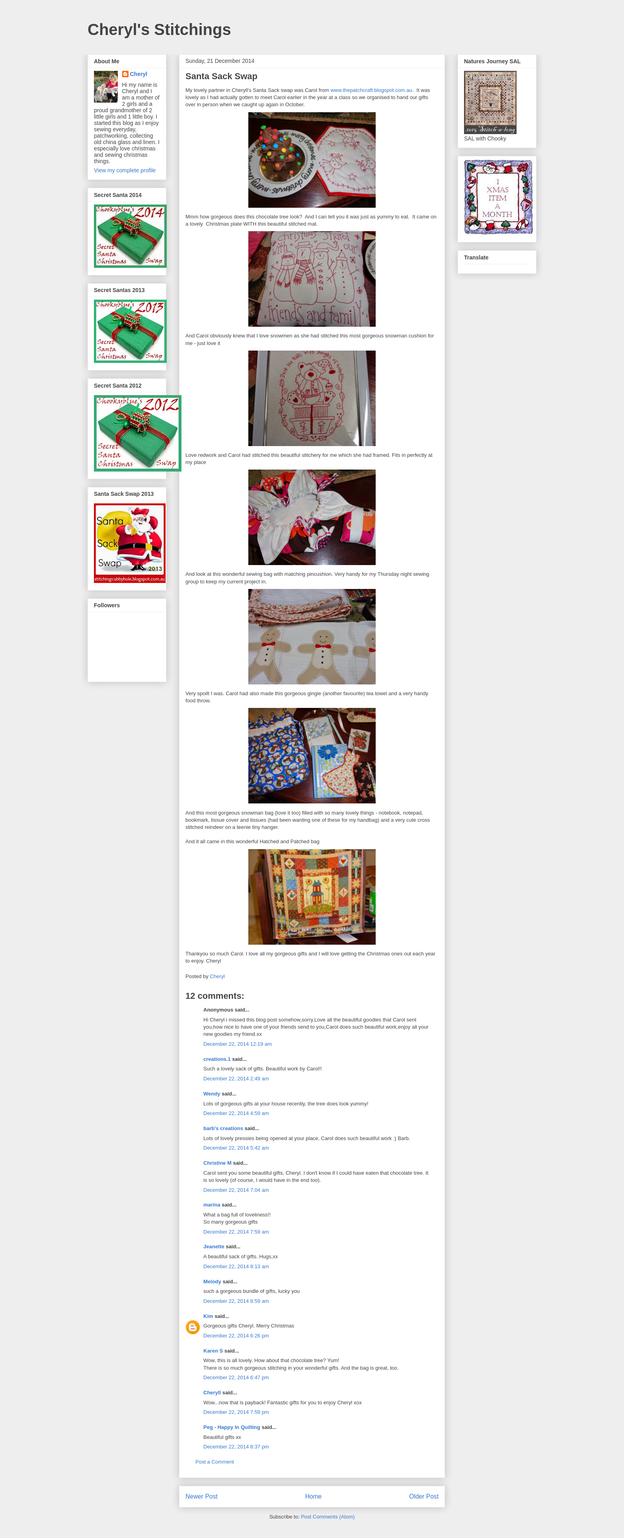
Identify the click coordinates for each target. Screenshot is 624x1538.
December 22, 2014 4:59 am (236, 1113)
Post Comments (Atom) (328, 1517)
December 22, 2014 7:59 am (236, 1232)
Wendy (211, 1094)
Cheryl (139, 74)
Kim (208, 1316)
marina (211, 1205)
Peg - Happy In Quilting (231, 1427)
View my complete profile (125, 170)
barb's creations (223, 1128)
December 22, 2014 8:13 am (236, 1266)
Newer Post (201, 1496)
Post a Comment (214, 1462)
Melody (212, 1282)
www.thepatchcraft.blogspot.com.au (371, 90)
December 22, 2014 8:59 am (236, 1301)
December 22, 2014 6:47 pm (236, 1377)
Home (313, 1496)
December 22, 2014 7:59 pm (236, 1412)
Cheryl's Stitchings (159, 29)
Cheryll (212, 1393)
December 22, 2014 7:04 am (236, 1190)
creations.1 (217, 1059)
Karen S (213, 1351)
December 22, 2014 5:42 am (236, 1148)
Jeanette (213, 1247)
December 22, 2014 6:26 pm (236, 1336)
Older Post (424, 1496)
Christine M (217, 1163)
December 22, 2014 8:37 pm (236, 1447)
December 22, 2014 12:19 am (237, 1044)
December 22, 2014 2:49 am (236, 1079)
